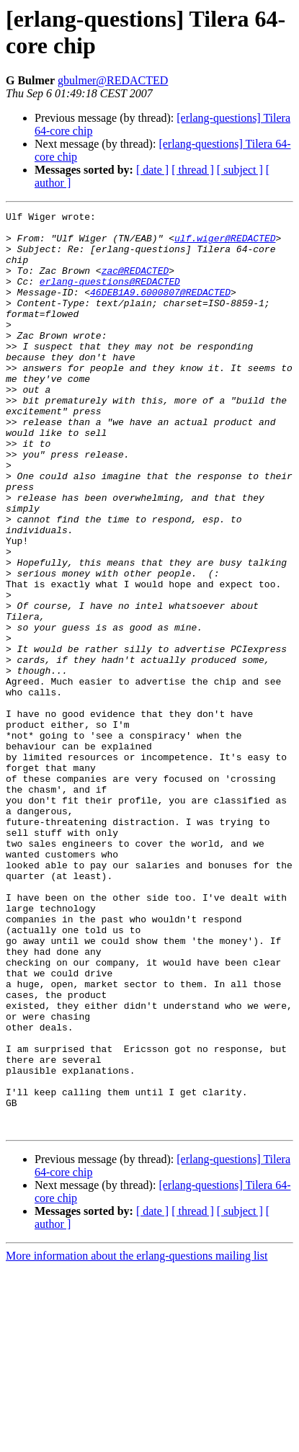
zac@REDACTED (135, 283)
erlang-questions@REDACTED (110, 296)
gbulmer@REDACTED (113, 80)
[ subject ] (240, 170)
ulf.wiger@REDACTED (224, 244)
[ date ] (152, 170)
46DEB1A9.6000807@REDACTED (160, 309)
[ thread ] (192, 170)
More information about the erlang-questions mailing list (136, 1439)
